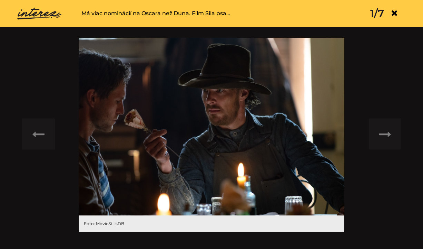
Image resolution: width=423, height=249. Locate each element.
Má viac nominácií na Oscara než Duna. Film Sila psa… (155, 13)
